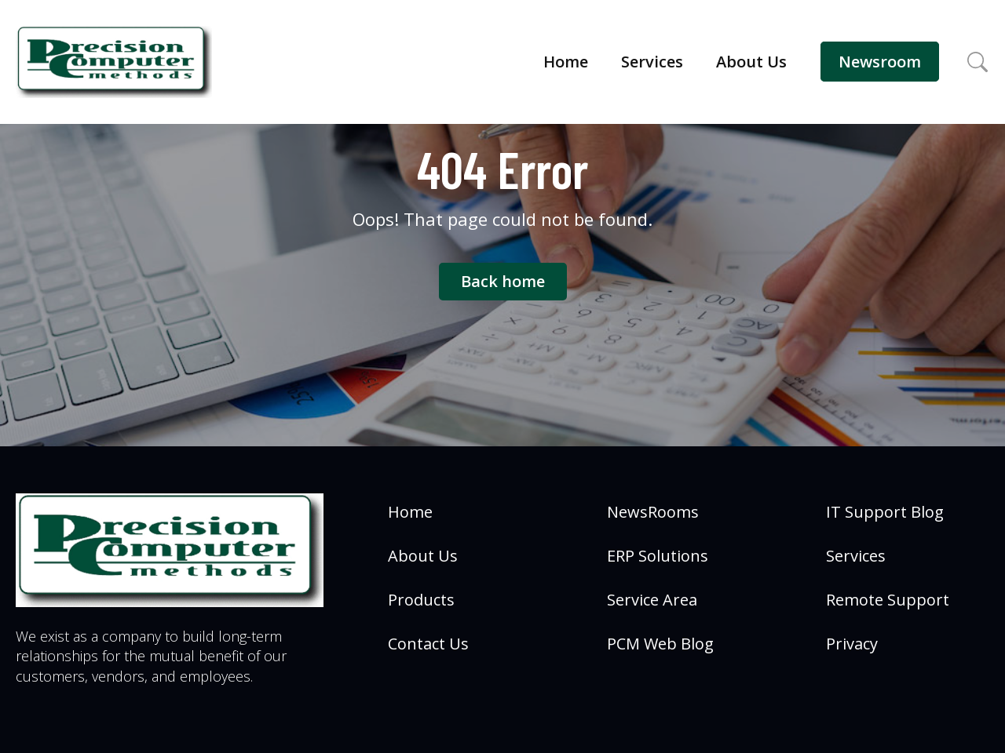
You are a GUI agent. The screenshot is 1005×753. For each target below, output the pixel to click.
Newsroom (880, 61)
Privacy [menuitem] (852, 643)
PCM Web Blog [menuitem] (660, 643)
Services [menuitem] (856, 555)
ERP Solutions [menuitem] (657, 555)
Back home (503, 281)
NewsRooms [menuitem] (653, 511)
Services (652, 61)
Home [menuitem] (410, 511)
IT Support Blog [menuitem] (885, 511)
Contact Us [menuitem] (428, 643)
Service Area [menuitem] (652, 599)
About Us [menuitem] (423, 555)
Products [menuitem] (421, 599)
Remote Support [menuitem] (887, 599)
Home (565, 61)
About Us (751, 61)
